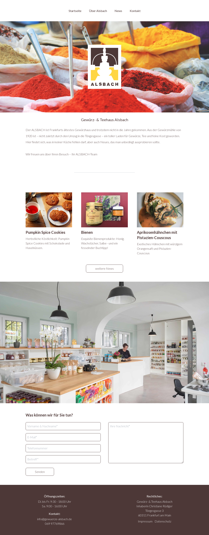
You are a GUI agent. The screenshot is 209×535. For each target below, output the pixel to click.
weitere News (104, 268)
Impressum (145, 521)
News (118, 11)
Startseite (75, 11)
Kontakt (135, 11)
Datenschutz (163, 521)
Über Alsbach (98, 11)
